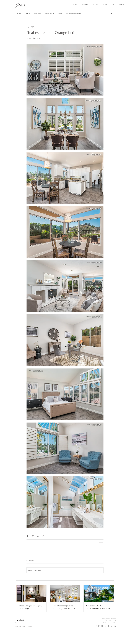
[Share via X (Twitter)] (33, 536)
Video (60, 13)
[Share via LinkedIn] (38, 536)
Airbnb (28, 13)
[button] (84, 4)
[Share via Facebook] (27, 536)
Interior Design (49, 13)
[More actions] (102, 27)
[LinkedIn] (115, 626)
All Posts (19, 13)
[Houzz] (112, 626)
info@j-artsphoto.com (109, 619)
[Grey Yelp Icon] (108, 626)
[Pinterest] (105, 626)
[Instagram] (99, 626)
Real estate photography (73, 13)
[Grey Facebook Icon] (96, 626)
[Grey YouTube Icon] (102, 626)
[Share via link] (43, 536)
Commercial (37, 13)
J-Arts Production (27, 626)
